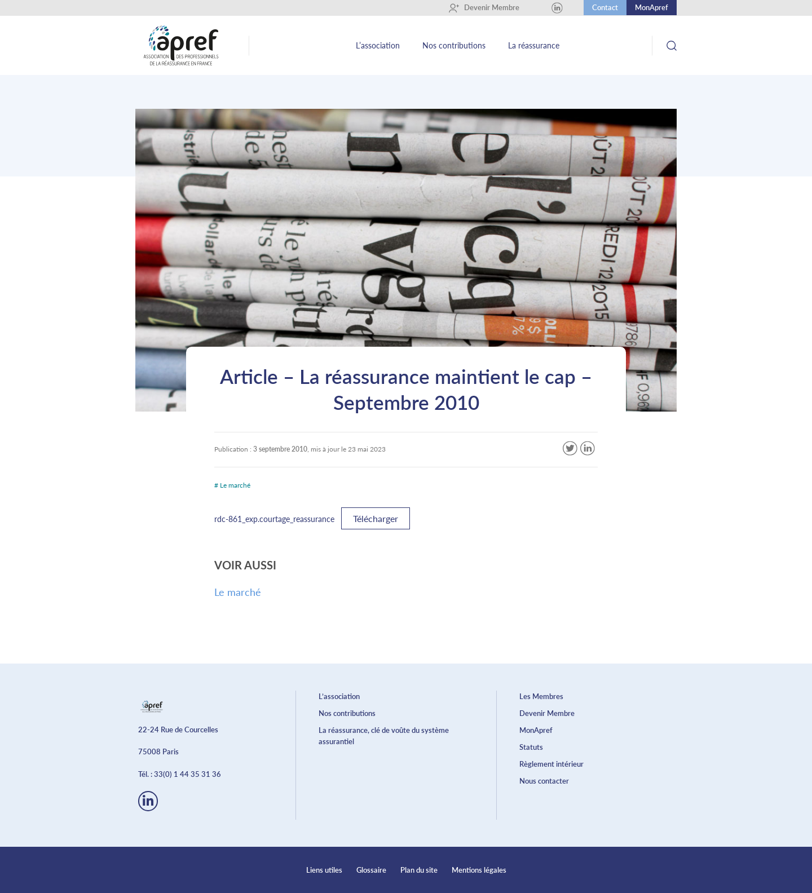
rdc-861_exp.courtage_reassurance (274, 519)
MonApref (651, 7)
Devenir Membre (483, 8)
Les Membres (541, 696)
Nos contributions (454, 45)
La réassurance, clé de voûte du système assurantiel (384, 736)
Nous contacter (544, 780)
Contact (605, 7)
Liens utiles (324, 869)
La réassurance (533, 45)
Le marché (237, 592)
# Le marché (232, 485)
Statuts (531, 746)
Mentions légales (479, 869)
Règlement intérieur (551, 763)
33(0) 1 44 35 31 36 (187, 774)
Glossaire (371, 869)
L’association (378, 45)
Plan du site (419, 869)
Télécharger (375, 518)
